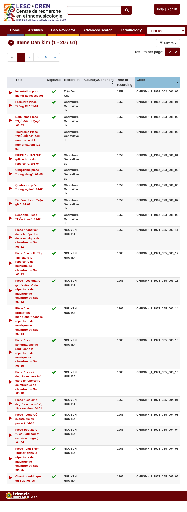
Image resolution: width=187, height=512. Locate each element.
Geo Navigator (63, 30)
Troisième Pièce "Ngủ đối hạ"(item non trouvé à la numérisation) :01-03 (28, 140)
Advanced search (97, 30)
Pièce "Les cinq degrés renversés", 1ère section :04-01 (28, 404)
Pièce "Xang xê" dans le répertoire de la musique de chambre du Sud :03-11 (27, 238)
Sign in (172, 9)
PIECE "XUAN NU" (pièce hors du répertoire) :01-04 (28, 159)
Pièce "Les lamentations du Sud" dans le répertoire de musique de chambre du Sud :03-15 (27, 352)
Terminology (131, 30)
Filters (168, 43)
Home (15, 30)
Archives (35, 30)
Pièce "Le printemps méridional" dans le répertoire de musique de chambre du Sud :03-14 (29, 321)
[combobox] (172, 51)
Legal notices (174, 509)
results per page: (149, 52)
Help (160, 9)
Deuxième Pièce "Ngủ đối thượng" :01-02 (27, 121)
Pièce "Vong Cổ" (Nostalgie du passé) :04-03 (27, 419)
